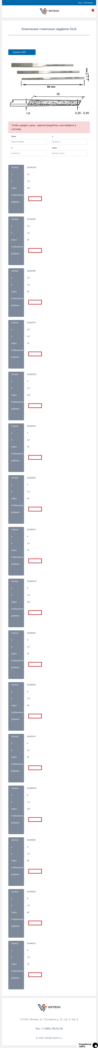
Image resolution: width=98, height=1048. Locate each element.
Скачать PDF (19, 52)
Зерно (54, 148)
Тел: (49, 1028)
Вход (80, 3)
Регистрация (88, 3)
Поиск (13, 136)
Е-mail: (49, 1038)
